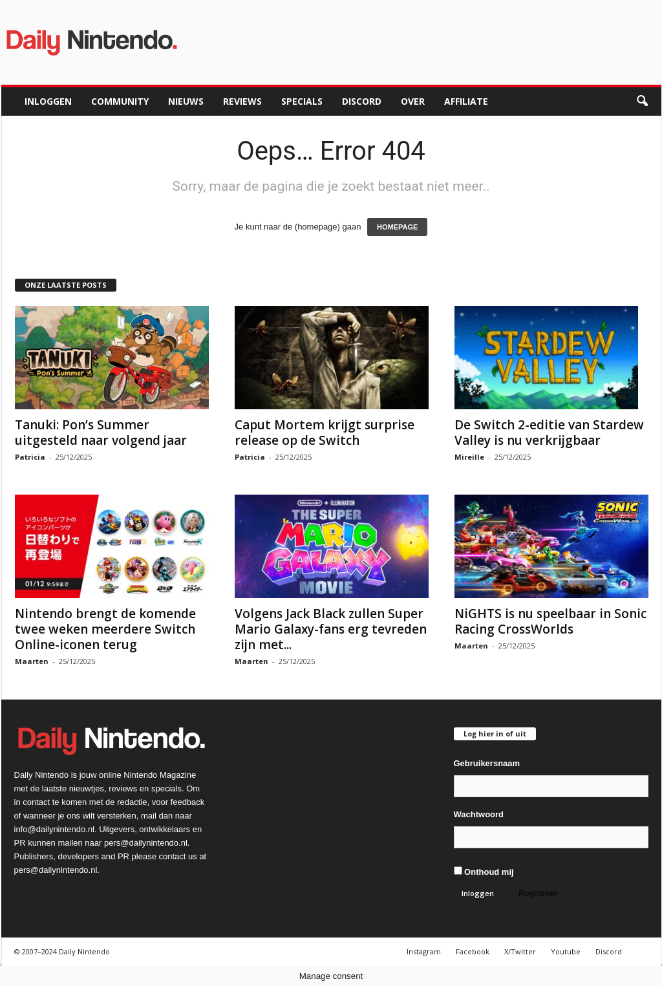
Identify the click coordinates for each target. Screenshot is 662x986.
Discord (361, 101)
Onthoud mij (484, 871)
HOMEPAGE (397, 227)
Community (120, 101)
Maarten (31, 661)
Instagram (424, 951)
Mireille (469, 457)
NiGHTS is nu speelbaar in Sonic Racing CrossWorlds (550, 621)
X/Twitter (520, 951)
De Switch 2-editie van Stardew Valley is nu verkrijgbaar (549, 432)
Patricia (30, 457)
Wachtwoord (479, 814)
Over (413, 101)
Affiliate (466, 101)
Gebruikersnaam (487, 763)
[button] (642, 101)
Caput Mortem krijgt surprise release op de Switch (324, 432)
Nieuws (186, 101)
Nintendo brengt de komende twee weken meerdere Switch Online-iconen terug (105, 629)
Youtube (566, 951)
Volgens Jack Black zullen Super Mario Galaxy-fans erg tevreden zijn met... (331, 629)
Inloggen (48, 101)
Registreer (537, 893)
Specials (302, 101)
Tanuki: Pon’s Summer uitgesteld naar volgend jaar (101, 432)
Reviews (242, 101)
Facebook (472, 951)
